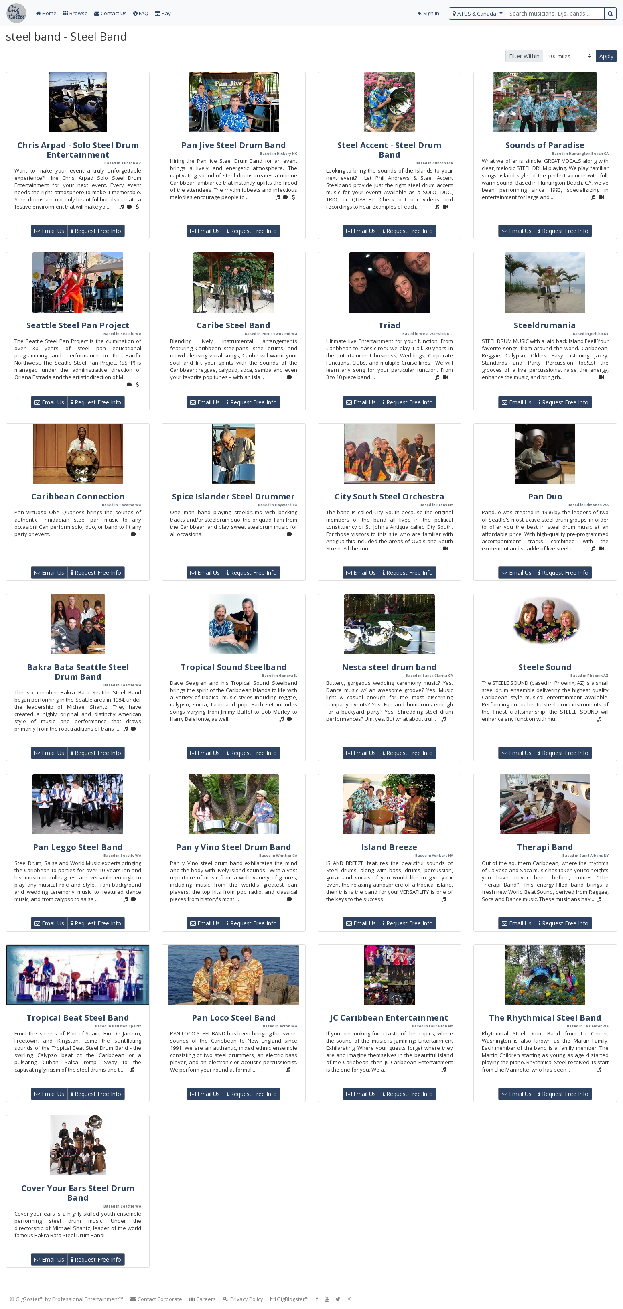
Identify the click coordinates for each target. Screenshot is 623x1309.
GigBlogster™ (289, 1299)
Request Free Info (96, 231)
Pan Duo (545, 496)
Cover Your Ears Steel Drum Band (77, 1193)
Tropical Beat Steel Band (77, 1017)
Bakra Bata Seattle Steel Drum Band (78, 672)
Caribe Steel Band (233, 325)
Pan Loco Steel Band (234, 1017)
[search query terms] (555, 13)
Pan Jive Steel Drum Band (233, 145)
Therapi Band (545, 847)
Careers (202, 1299)
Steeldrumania (545, 325)
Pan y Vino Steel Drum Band (233, 847)
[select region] (477, 13)
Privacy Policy (242, 1299)
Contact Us (110, 13)
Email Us (49, 231)
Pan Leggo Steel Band (78, 847)
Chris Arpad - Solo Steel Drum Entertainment (78, 150)
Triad (389, 325)
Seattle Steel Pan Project (78, 325)
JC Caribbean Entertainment (389, 1017)
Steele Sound (545, 667)
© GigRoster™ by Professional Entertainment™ (66, 1299)
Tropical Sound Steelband (234, 667)
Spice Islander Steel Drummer (233, 496)
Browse (75, 13)
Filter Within (524, 56)
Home (46, 13)
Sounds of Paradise (544, 145)
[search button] (610, 13)
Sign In (428, 13)
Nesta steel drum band (389, 667)
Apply (606, 56)
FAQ (140, 13)
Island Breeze (389, 847)
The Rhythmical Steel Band (545, 1017)
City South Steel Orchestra (389, 496)
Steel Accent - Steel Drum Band (389, 150)
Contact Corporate (156, 1299)
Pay (163, 13)
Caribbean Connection (78, 496)
